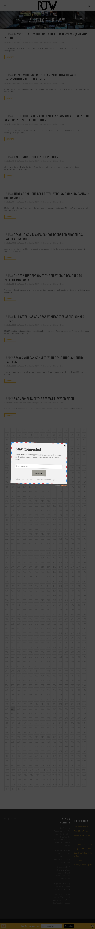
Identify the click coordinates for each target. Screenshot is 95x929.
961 (60, 751)
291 (72, 524)
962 (66, 751)
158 (30, 482)
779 (60, 689)
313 (36, 534)
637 (48, 642)
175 (48, 487)
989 (60, 760)
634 (30, 642)
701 (12, 666)
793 (60, 694)
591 (24, 628)
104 (42, 463)
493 (24, 595)
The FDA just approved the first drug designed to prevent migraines (43, 277)
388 (66, 557)
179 (72, 487)
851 (72, 713)
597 (60, 628)
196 (6, 496)
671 (84, 652)
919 (60, 737)
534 (18, 609)
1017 (60, 770)
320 (78, 534)
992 (78, 760)
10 (66, 430)
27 (84, 435)
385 (48, 557)
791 (48, 694)
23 (60, 435)
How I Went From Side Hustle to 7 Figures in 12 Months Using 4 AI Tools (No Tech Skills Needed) (61, 898)
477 (12, 590)
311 (24, 534)
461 (84, 581)
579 (36, 623)
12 (78, 430)
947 (60, 746)
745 (24, 680)
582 (54, 623)
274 (54, 520)
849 (60, 713)
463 (12, 586)
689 (24, 661)
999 (36, 765)
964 (78, 751)
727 (84, 671)
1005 (72, 765)
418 (78, 567)
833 (48, 708)
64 (54, 449)
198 (18, 496)
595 (48, 628)
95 (72, 458)
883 (12, 727)
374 (66, 553)
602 (6, 633)
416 (66, 567)
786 (18, 694)
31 (24, 439)
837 (72, 708)
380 (18, 557)
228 (30, 505)
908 (78, 732)
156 (18, 482)
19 (36, 435)
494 (30, 595)
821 (60, 704)
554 (54, 614)
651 (48, 647)
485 (60, 590)
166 (78, 482)
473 (72, 586)
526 (54, 605)
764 (54, 685)
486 (66, 590)
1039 (24, 779)
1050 (7, 784)
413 (48, 567)
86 (19, 458)
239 (12, 510)
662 (30, 652)
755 (84, 680)
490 (6, 595)
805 (48, 699)
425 (36, 571)
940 (18, 746)
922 (78, 737)
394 (18, 562)
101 (24, 463)
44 (19, 444)
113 (12, 468)
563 (24, 619)
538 (42, 609)
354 (30, 548)
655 (72, 647)
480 (30, 590)
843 (24, 713)
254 (18, 515)
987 (48, 760)
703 (24, 666)
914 (30, 737)
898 (18, 732)
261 (60, 515)
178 (66, 487)
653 (60, 647)
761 (36, 685)
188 (42, 491)
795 (72, 694)
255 (24, 515)
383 (36, 557)
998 (30, 765)
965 (84, 751)
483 (48, 590)
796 (78, 694)
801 (24, 699)
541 (60, 609)
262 (66, 515)
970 (30, 756)
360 (66, 548)
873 (36, 723)
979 (84, 756)
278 (78, 520)
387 (60, 557)
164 (66, 482)
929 (36, 741)
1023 (13, 774)
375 (72, 553)
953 (12, 751)
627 (72, 638)
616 (6, 638)
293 (84, 524)
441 (48, 576)
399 (48, 562)
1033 (72, 774)
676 (30, 656)
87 (24, 458)
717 (24, 671)
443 (60, 576)
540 (54, 609)
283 (24, 524)
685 (84, 656)
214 (30, 501)
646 (18, 647)
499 (60, 595)
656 (78, 647)
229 (36, 505)
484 (54, 590)
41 (84, 439)
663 (36, 652)
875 (48, 723)
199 (24, 496)
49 (48, 444)
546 (6, 614)
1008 (7, 770)
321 (84, 534)
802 (30, 699)
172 (30, 487)
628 (78, 638)
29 (13, 439)
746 (30, 680)
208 (78, 496)
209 (84, 496)
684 (78, 656)
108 (66, 463)
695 (60, 661)
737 (60, 675)
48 (42, 444)
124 (78, 468)
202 (42, 496)
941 (24, 746)
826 (6, 708)
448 (6, 581)
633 (24, 642)
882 (6, 727)
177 (60, 487)
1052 (19, 784)
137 (72, 472)
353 (24, 548)
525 (48, 605)
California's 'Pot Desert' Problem (36, 157)
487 (72, 590)
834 (54, 708)
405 (84, 562)
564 (30, 619)
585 (72, 623)
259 (48, 515)
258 (42, 515)
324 (18, 538)
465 (24, 586)
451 (24, 581)
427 (48, 571)
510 (42, 600)
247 (60, 510)
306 (78, 529)
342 (42, 543)
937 (84, 741)
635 (36, 642)
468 (42, 586)
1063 (84, 784)
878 (66, 723)
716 (18, 671)
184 (18, 491)
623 (48, 638)
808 (66, 699)
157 (24, 482)
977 (72, 756)
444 (66, 576)
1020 (78, 770)
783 (84, 689)
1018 (66, 770)
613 (72, 633)
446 (78, 576)
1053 (24, 784)
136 (66, 472)
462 (6, 586)
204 (54, 496)
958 (42, 751)
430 (66, 571)
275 (60, 520)
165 (72, 482)
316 (54, 534)
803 (36, 699)
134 (54, 472)
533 (12, 609)
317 (60, 534)
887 (36, 727)
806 (54, 699)
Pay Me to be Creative (82, 835)
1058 (54, 784)
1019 (72, 770)
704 (30, 666)
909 (84, 732)
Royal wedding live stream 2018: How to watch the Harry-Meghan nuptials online (44, 77)
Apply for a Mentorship (82, 849)
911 (12, 737)
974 (54, 756)
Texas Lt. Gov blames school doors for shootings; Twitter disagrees (43, 236)
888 (42, 727)
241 (24, 510)
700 (6, 666)
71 (13, 453)
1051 (13, 784)
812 (6, 704)
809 (72, 699)
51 (60, 444)
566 (42, 619)
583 (60, 623)
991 (72, 760)
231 (48, 505)
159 (36, 482)
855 (12, 718)
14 (7, 435)
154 (6, 482)
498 (54, 595)
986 (42, 760)
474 (78, 586)
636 (42, 642)
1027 (36, 774)
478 (18, 590)
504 (6, 600)
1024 (19, 774)
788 (30, 694)
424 (30, 571)
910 (6, 737)
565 (36, 619)
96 (78, 458)
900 (30, 732)
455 (48, 581)
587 (84, 623)
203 (48, 496)
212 (18, 501)
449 (12, 581)
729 (12, 675)
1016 (54, 770)
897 (12, 732)
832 (42, 708)
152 (78, 477)
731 (24, 675)
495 (36, 595)
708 (54, 666)
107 (60, 463)
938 (6, 746)
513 (60, 600)
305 (72, 529)
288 (54, 524)
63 (48, 449)
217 (48, 501)
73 (24, 453)
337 (12, 543)
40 (78, 439)
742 (6, 680)
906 (66, 732)
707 (48, 666)
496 (42, 595)
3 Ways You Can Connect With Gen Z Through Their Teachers (43, 359)
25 (72, 435)
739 (72, 675)
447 (84, 576)
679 (48, 656)
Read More (10, 57)
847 (48, 713)
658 (6, 652)
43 (13, 444)
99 (13, 463)
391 (84, 557)
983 (24, 760)
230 (42, 505)
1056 (42, 784)
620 (30, 638)
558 (78, 614)
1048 (78, 779)
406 (6, 567)
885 (24, 727)
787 (24, 694)
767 (72, 685)
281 (12, 524)
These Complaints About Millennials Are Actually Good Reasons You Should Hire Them (47, 118)
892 (66, 727)
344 (54, 543)
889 (48, 727)
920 (66, 737)
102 (30, 463)
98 (7, 463)
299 (36, 529)
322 (6, 538)
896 (6, 732)
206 (66, 496)
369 (36, 553)
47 (36, 444)
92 (54, 458)
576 (18, 623)
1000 (42, 765)
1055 (36, 784)
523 (36, 605)
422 (18, 571)
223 (84, 501)
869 (12, 723)
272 (42, 520)
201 (36, 496)
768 (78, 685)
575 (12, 623)
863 (60, 718)
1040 (30, 779)
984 (30, 760)
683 (72, 656)
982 (18, 760)
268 (18, 520)
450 (18, 581)
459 (72, 581)
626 (66, 638)
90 (42, 458)
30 (19, 439)
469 (48, 586)
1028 (42, 774)
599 (72, 628)
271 (36, 520)
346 (66, 543)
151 (72, 477)
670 (78, 652)
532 (6, 609)
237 (84, 505)
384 (42, 557)
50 (54, 444)
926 (18, 741)
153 (84, 477)
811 (84, 699)
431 (72, 571)
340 (30, 543)
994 (6, 765)
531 (84, 605)
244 (42, 510)
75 (36, 453)
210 (6, 501)
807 (60, 699)
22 (54, 435)
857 (24, 718)
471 (60, 586)
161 (48, 482)
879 (72, 723)
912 (18, 737)
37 (60, 439)
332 (66, 538)
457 (60, 581)
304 (66, 529)
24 (66, 435)
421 (12, 571)
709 (60, 666)
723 (60, 671)
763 (48, 685)
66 (66, 449)
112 (6, 468)
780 (66, 689)
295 (12, 529)
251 (84, 510)
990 (66, 760)
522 (30, 605)
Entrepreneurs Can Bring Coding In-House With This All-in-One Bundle (61, 886)
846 (42, 713)
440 (42, 576)
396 (30, 562)
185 (24, 491)
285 (36, 524)
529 (72, 605)
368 (30, 553)
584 (66, 623)
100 (18, 463)
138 (78, 472)
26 (78, 435)
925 (12, 741)
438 (30, 576)
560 (6, 619)
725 (72, 671)
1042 (42, 779)
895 (84, 727)
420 (6, 571)
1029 (48, 774)
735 (48, 675)
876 (54, 723)
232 (54, 505)
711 (72, 666)
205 (60, 496)
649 (36, 647)
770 (6, 689)
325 (24, 538)
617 (12, 638)
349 (84, 543)
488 (78, 590)
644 (6, 647)
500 (66, 595)
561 (12, 619)
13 (84, 430)
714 (6, 671)
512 (54, 600)
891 (60, 727)
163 (60, 482)
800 (18, 699)
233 (60, 505)
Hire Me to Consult (81, 827)
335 (84, 538)
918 (54, 737)
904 (54, 732)
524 (42, 605)
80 (66, 453)
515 (72, 600)
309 (12, 534)
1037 (13, 779)
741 (84, 675)
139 (84, 472)
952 (6, 751)
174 (42, 487)
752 (66, 680)
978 (78, 756)
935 (72, 741)
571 (72, 619)
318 (66, 534)
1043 (48, 779)
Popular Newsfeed (26, 42)
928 (30, 741)
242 (30, 510)
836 (66, 708)
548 (18, 614)
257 (36, 515)
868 (6, 723)
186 (30, 491)
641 (72, 642)
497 (48, 595)
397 (36, 562)
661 (24, 652)
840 (6, 713)
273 (48, 520)
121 (60, 468)
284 (30, 524)
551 (36, 614)
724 (66, 671)
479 (24, 590)
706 (42, 666)
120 (54, 468)
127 (12, 472)
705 (36, 666)
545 (84, 609)
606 (30, 633)
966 (6, 756)
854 (6, 718)
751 (60, 680)
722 (54, 671)
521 (24, 605)
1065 (13, 789)
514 (66, 600)
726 (78, 671)
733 (36, 675)
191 (60, 491)
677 (36, 656)
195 (84, 491)
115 (24, 468)
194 (78, 491)
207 (72, 496)
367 (24, 553)
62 (42, 449)
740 (78, 675)
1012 (30, 770)
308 (6, 534)
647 (24, 647)
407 (12, 567)
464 (18, 586)
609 (48, 633)
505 (12, 600)
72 (19, 453)
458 (66, 581)
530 (78, 605)
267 (12, 520)
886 (30, 727)
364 (6, 553)
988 (54, 760)
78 (54, 453)
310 (18, 534)
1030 (54, 774)
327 (36, 538)
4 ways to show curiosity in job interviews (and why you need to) (46, 36)
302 (54, 529)
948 (66, 746)
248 (66, 510)
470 (54, 586)
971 (36, 756)
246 (54, 510)
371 (48, 553)
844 (30, 713)
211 (12, 501)
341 (36, 543)
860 (42, 718)
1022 (7, 774)
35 (48, 439)
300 (42, 529)
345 (60, 543)
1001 (48, 765)
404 (78, 562)
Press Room (78, 860)
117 (36, 468)
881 (84, 723)
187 (36, 491)
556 (66, 614)
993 (84, 760)
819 (48, 704)
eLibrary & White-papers (83, 865)
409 (24, 567)
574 (6, 623)
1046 (66, 779)
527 (60, 605)
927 (24, 741)
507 (24, 600)
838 (78, 708)
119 (48, 468)
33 (36, 439)
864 (66, 718)
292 (78, 524)
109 (72, 463)
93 (60, 458)
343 (48, 543)
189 (48, 491)
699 (84, 661)
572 (78, 619)
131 (36, 472)
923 (84, 737)
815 (24, 704)
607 (36, 633)
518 (6, 605)
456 (54, 581)
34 (42, 439)
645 (12, 647)
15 (13, 435)
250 (78, 510)
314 (42, 534)
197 (12, 496)
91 (48, 458)
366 (18, 553)
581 (48, 623)
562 (18, 619)
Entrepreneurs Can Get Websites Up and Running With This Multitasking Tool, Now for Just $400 (62, 856)
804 (42, 699)
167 (84, 482)
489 (84, 590)
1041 (36, 779)
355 (36, 548)
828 (18, 708)
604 (18, 633)
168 (6, 487)
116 (30, 468)
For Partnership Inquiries (83, 844)
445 (72, 576)
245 (48, 510)
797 (84, 694)
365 (12, 553)
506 (18, 600)
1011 (24, 770)
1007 (84, 765)
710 (66, 666)
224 (6, 505)
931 (48, 741)
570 (66, 619)
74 (30, 453)
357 (48, 548)
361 (72, 548)
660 (18, 652)
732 (30, 675)
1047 (72, 779)
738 (66, 675)
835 (60, 708)
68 (78, 449)
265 (84, 515)
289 (60, 524)
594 (42, 628)
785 (12, 694)
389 (72, 557)
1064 (7, 789)
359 (60, 548)
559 (84, 614)
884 (18, 727)
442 (54, 576)
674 (18, 656)
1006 (78, 765)
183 (12, 491)
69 (84, 449)
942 (30, 746)
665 (48, 652)
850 (66, 713)
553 (48, 614)
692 (42, 661)
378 (6, 557)
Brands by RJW (79, 840)
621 (36, 638)
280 (6, 524)
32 (30, 439)
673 (12, 656)
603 (12, 633)
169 (12, 487)
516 (78, 600)
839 (84, 708)
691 (36, 661)
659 (12, 652)
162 (54, 482)
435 (12, 576)
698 (78, 661)
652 (54, 647)
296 (18, 529)
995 (12, 765)
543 (72, 609)
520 (18, 605)
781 (72, 689)
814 (18, 704)
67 (72, 449)
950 (78, 746)
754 (78, 680)
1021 (84, 770)
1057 (48, 784)
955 (24, 751)
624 (54, 638)
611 (60, 633)
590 (18, 628)
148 (54, 477)
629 (84, 638)
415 (60, 567)
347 (72, 543)
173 (36, 487)
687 (12, 661)
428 (54, 571)
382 (30, 557)
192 (66, 491)
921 (72, 737)
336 (6, 543)
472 (66, 586)
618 (18, 638)
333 (72, 538)
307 (84, 529)
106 (54, 463)
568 (54, 619)
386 (54, 557)
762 (42, 685)
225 (12, 505)
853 (84, 713)
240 (18, 510)
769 (84, 685)
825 (84, 704)
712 (78, 666)
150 (66, 477)
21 (48, 435)
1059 (60, 784)
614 (78, 633)
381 (24, 557)
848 (54, 713)
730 (18, 675)
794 (66, 694)
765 (60, 685)
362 (78, 548)
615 (84, 633)
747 (36, 680)
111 (84, 463)
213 (24, 501)
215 (36, 501)
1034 (78, 774)
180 (78, 487)
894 (78, 727)
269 (24, 520)
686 (6, 661)
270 (30, 520)
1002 (54, 765)
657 (84, 647)
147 (48, 477)
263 (72, 515)
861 (48, 718)
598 (66, 628)
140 (6, 477)
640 (66, 642)
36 (54, 439)
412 (42, 567)
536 (30, 609)
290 (66, 524)
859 (36, 718)
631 (12, 642)
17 (24, 435)
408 (18, 567)
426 (42, 571)
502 (78, 595)
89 (36, 458)
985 (36, 760)
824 (78, 704)
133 (48, 472)
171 (24, 487)
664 (42, 652)
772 (18, 689)
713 (84, 666)
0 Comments (46, 42)
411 (36, 567)
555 (60, 614)
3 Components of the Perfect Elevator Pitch (44, 398)
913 (24, 737)
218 (54, 501)
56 (7, 449)
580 (42, 623)
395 (24, 562)
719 (36, 671)
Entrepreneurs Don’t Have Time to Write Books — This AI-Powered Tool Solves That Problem (62, 873)
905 (60, 732)
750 (54, 680)
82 (78, 453)
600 (78, 628)
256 (30, 515)
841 (12, 713)
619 (24, 638)
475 (84, 586)
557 (72, 614)
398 (42, 562)
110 (78, 463)
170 (18, 487)
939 (12, 746)
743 (12, 680)
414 (54, 567)
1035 (84, 774)
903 (48, 732)
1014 (42, 770)
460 (78, 581)
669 (72, 652)
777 (48, 689)
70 (7, 453)
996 (18, 765)
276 (66, 520)
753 (72, 680)
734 (42, 675)
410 (30, 567)
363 (84, 548)
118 (42, 468)
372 (54, 553)
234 (66, 505)
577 (24, 623)
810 (78, 699)
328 (42, 538)
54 (78, 444)
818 (42, 704)
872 (30, 723)
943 (36, 746)
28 (7, 439)
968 (18, 756)
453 (36, 581)
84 (7, 458)
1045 (60, 779)
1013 (36, 770)
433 (84, 571)
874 (42, 723)
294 (6, 529)
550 (30, 614)
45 (24, 444)
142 (18, 477)
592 (30, 628)
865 (72, 718)
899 (24, 732)
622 (42, 638)
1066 (19, 789)
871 (24, 723)
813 (12, 704)
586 (78, 623)
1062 (78, 784)
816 (30, 704)
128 (18, 472)
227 (24, 505)
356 (42, 548)
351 (12, 548)
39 (72, 439)
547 (12, 614)
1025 (24, 774)
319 (72, 534)
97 (84, 458)
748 (42, 680)
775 (36, 689)
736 (54, 675)
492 (18, 595)
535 (24, 609)
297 (24, 529)
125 (84, 468)
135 (60, 472)
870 (18, 723)
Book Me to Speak (81, 831)
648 (30, 647)
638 (54, 642)
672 (6, 656)
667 (60, 652)
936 (78, 741)
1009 (13, 770)
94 (66, 458)
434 (6, 576)
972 (42, 756)
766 (66, 685)
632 (18, 642)
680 (54, 656)
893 (72, 727)
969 (24, 756)
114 (18, 468)
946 (54, 746)
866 (78, 718)
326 (30, 538)
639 (60, 642)
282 (18, 524)
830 (30, 708)
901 (36, 732)
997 (24, 765)
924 (6, 741)
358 (54, 548)
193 (72, 491)
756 (6, 685)
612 (66, 633)
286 (42, 524)
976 (66, 756)
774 (30, 689)
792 (54, 694)
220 (66, 501)
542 (66, 609)
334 (78, 538)
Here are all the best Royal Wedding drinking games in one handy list (46, 195)
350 (6, 548)
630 (6, 642)
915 (36, 737)
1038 (19, 779)
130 (30, 472)
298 (30, 529)
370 (42, 553)
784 (6, 694)
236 (78, 505)
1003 (60, 765)
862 (54, 718)
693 (48, 661)
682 (66, 656)
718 (30, 671)
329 (48, 538)
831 (36, 708)
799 (12, 699)
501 (72, 595)
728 (6, 675)
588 (6, 628)
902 (42, 732)
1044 (54, 779)
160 (42, 482)
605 (24, 633)
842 (18, 713)
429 (60, 571)
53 (72, 444)
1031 (60, 774)
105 (48, 463)
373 (60, 553)
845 (36, 713)
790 (42, 694)
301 (48, 529)
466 (30, 586)
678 (42, 656)
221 (72, 501)
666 (54, 652)
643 (84, 642)
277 (72, 520)
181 (84, 487)
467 (36, 586)
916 (42, 737)
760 (30, 685)
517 (84, 600)
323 (12, 538)
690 (30, 661)
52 (66, 444)
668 (66, 652)
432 (78, 571)
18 (30, 435)
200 (30, 496)
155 (12, 482)
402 (66, 562)
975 (60, 756)
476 (6, 590)
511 (48, 600)
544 (78, 609)
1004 (66, 765)
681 (60, 656)
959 (48, 751)
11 (72, 430)
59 (24, 449)
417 (72, 567)
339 (24, 543)
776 (42, 689)
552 (42, 614)
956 (30, 751)
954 (18, 751)
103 (36, 463)
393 (12, 562)
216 (42, 501)
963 (72, 751)
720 (42, 671)
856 (18, 718)
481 (36, 590)
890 (54, 727)
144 (30, 477)
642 (78, 642)
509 (36, 600)
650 (42, 647)
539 (48, 609)
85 (13, 458)
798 (6, 699)
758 (18, 685)
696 (66, 661)
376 (78, 553)
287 (48, 524)
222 (78, 501)
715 (12, 671)
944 (42, 746)
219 (60, 501)
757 (12, 685)
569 (60, 619)
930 (42, 741)
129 (24, 472)
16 (19, 435)
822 (66, 704)
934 (66, 741)
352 (18, 548)
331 (60, 538)
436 (18, 576)
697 (72, 661)
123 (72, 468)
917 (48, 737)
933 (60, 741)
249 (72, 510)
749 (48, 680)
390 (78, 557)
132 (42, 472)
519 (12, 605)
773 (24, 689)
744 (18, 680)
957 (36, 751)
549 (24, 614)
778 (54, 689)
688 (18, 661)
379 (12, 557)
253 (12, 515)
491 (12, 595)
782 (78, 689)
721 (48, 671)
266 (6, 520)
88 (30, 458)
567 (48, 619)
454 (42, 581)
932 (54, 741)
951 (84, 746)
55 (84, 444)
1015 (48, 770)
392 (6, 562)
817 (36, 704)
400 (54, 562)
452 (30, 581)
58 (19, 449)
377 (84, 553)
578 (30, 623)
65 (60, 449)
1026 (30, 774)
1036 (7, 779)
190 (54, 491)
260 (54, 515)
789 (36, 694)
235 (72, 505)
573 (84, 619)
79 (60, 453)
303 (60, 529)
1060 (66, 784)
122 (66, 468)
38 (66, 439)
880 (78, 723)
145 (36, 477)
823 (72, 704)
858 (30, 718)
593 (36, 628)
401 (60, 562)
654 (66, 647)
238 (6, 510)
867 (84, 718)
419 (84, 567)
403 (72, 562)
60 (30, 449)
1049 (84, 779)
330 (54, 538)
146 (42, 477)
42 (7, 444)
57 (13, 449)
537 (36, 609)
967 (12, 756)
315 (48, 534)
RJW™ (37, 42)
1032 (66, 774)
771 (12, 689)
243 (36, 510)
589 (12, 628)
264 (78, 515)
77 (48, 453)
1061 (72, 784)
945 (48, 746)
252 (6, 515)
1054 (30, 784)
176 (54, 487)
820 (54, 704)
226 (18, 505)
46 (30, 444)
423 (24, 571)
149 (60, 477)
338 (18, 543)
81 (72, 453)
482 (42, 590)
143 (24, 477)
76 (42, 453)
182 (6, 491)
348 (78, 543)
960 (54, 751)
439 (36, 576)
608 (42, 633)
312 (30, 534)
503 (84, 595)
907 (72, 732)
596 (54, 628)
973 (48, 756)
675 (24, 656)
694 (54, 661)
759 (24, 685)
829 (24, 708)
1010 (19, 770)
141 (12, 477)
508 (30, 600)
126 (6, 472)
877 (60, 723)
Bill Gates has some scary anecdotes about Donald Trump (44, 318)
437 (24, 576)
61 (36, 449)
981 (12, 760)
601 (84, 628)
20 (42, 435)
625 (60, 638)
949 (72, 746)
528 (66, 605)
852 (78, 713)
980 (6, 760)
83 (84, 453)
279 (84, 520)
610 (54, 633)
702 (18, 666)
